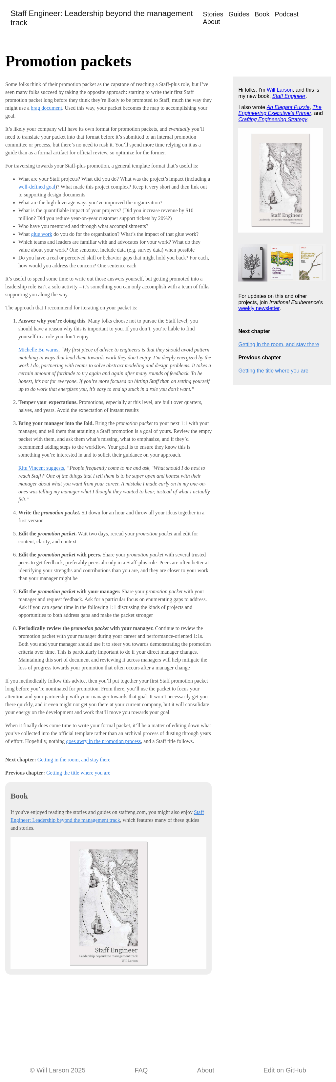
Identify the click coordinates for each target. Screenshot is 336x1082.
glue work (41, 234)
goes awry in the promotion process (103, 741)
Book (262, 14)
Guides (239, 14)
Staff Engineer (288, 96)
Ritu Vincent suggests (41, 468)
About (211, 21)
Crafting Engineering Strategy (272, 119)
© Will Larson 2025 (57, 1070)
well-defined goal (36, 187)
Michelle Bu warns (38, 349)
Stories (213, 14)
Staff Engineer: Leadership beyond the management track (101, 18)
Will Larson (280, 90)
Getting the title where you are (78, 773)
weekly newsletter (258, 308)
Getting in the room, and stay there (74, 759)
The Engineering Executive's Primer (279, 110)
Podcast (287, 14)
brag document (46, 108)
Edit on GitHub (284, 1070)
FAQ (141, 1070)
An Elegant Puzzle (288, 107)
